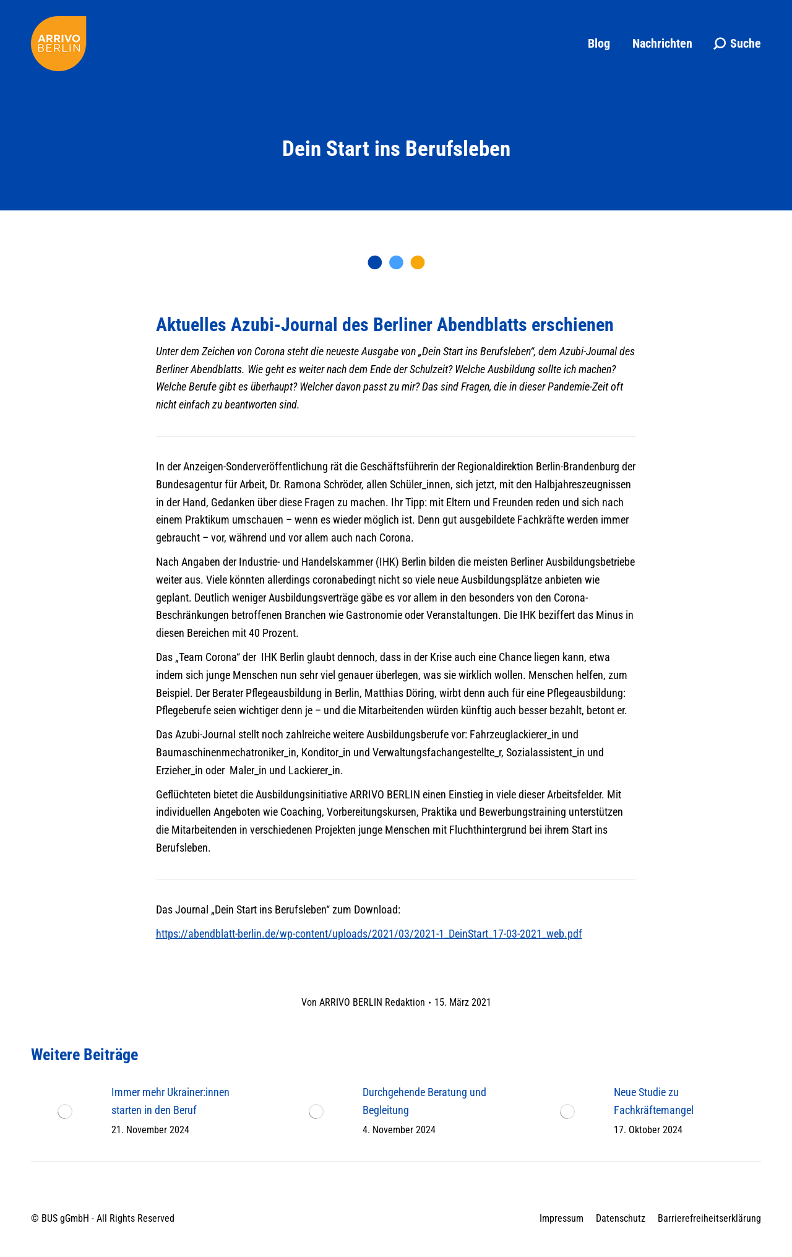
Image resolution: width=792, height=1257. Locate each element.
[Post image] (65, 1111)
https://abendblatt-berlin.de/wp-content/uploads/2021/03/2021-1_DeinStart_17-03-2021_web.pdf (369, 933)
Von (363, 1002)
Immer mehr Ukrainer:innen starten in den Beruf (170, 1101)
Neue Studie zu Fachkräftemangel (654, 1101)
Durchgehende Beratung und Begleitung (424, 1101)
